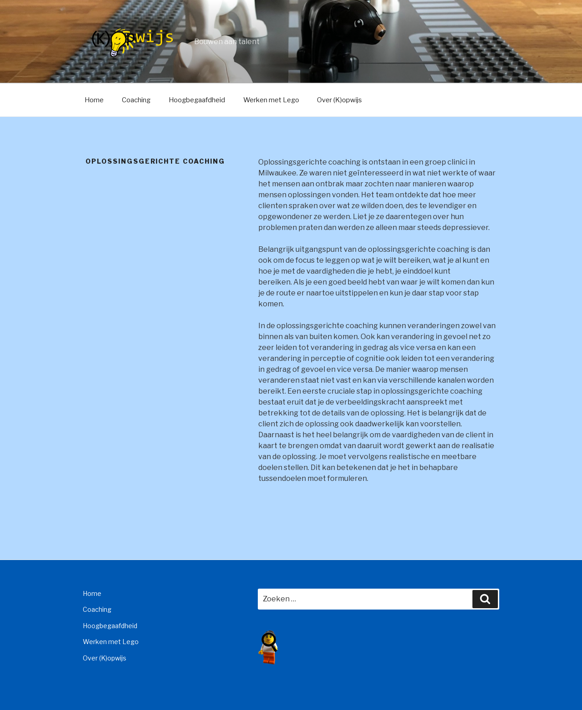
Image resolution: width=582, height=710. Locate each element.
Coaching (136, 100)
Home (94, 100)
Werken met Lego (271, 100)
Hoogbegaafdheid (197, 100)
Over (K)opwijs (339, 100)
